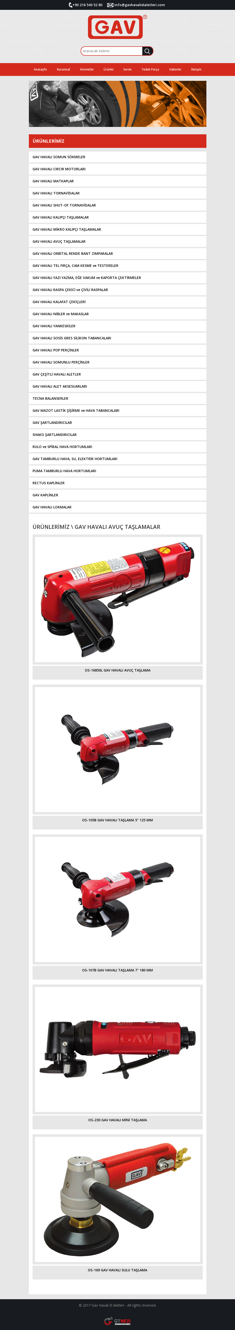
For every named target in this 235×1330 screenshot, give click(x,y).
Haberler (175, 69)
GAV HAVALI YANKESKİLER (54, 326)
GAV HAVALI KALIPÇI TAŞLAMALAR (61, 217)
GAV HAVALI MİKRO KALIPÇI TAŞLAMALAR (67, 229)
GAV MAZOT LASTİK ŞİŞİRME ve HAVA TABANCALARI (76, 410)
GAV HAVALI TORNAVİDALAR (56, 193)
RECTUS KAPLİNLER (49, 483)
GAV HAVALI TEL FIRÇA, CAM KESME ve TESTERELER (75, 265)
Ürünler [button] (109, 69)
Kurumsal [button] (63, 69)
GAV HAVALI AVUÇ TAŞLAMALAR (59, 241)
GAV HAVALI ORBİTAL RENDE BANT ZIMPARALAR (73, 253)
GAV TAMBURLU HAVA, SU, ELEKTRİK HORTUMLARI (75, 458)
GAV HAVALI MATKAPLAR (53, 181)
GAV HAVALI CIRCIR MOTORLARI (59, 169)
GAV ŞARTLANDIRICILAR (52, 422)
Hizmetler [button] (87, 69)
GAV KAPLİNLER (45, 495)
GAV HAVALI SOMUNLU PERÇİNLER (61, 362)
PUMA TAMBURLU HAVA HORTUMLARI (64, 470)
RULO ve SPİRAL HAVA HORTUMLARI (62, 446)
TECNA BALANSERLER (50, 398)
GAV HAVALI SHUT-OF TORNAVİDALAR (64, 205)
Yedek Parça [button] (150, 69)
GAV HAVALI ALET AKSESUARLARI (60, 386)
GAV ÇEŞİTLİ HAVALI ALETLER (57, 374)
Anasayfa (40, 69)
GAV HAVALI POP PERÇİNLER (56, 350)
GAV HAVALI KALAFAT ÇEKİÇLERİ (59, 301)
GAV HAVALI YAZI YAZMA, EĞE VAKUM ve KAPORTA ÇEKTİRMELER (87, 277)
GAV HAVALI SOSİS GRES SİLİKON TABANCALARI (72, 338)
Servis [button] (127, 69)
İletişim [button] (196, 69)
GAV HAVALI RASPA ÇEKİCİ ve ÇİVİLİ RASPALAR (70, 289)
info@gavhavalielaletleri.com (139, 4)
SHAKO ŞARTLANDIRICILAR (55, 434)
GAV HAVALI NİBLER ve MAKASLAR (61, 313)
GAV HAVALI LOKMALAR (52, 507)
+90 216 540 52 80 (87, 4)
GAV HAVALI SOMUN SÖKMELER (59, 157)
